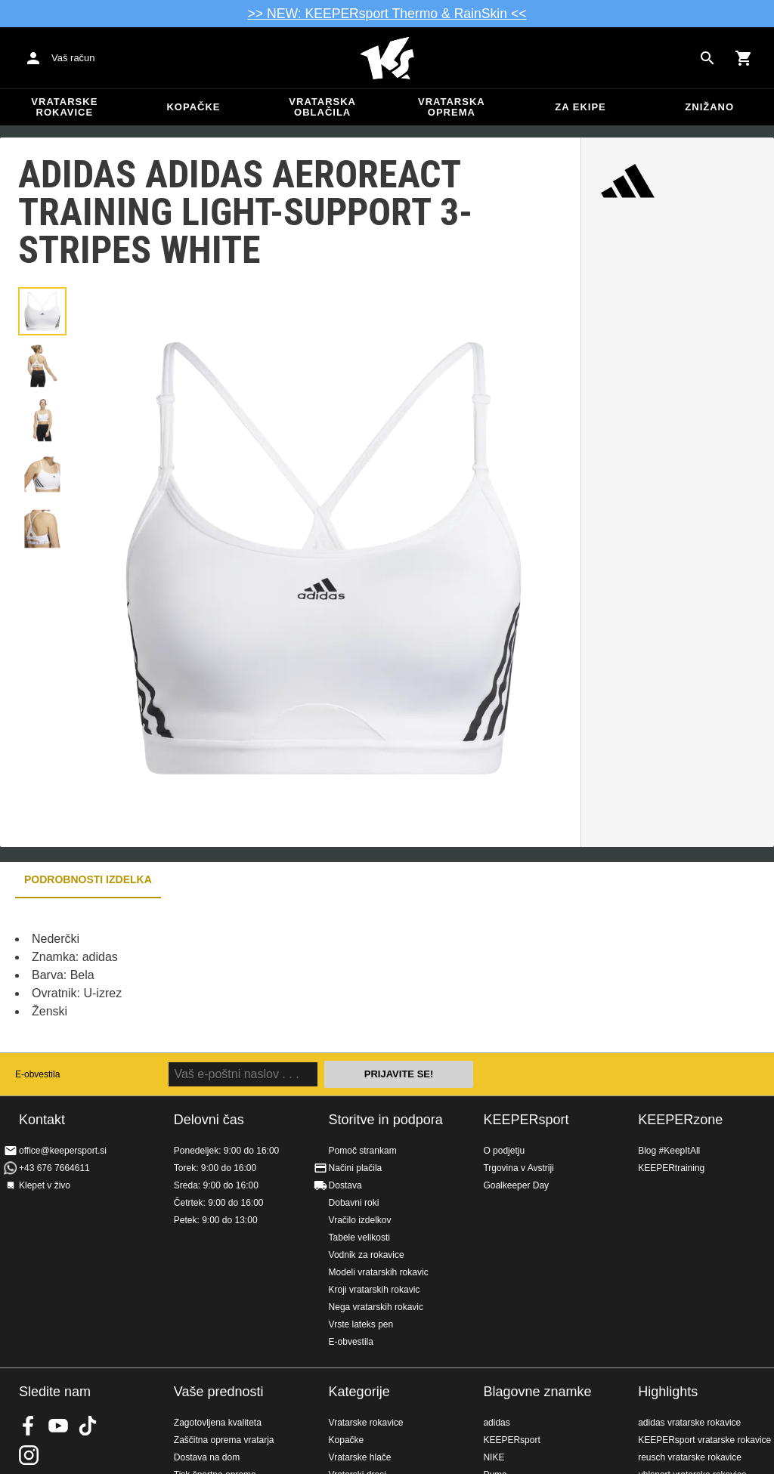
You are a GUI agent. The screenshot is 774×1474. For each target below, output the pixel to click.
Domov (387, 58)
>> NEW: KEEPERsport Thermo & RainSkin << (387, 13)
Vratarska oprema (451, 107)
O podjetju (504, 1150)
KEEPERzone (680, 1119)
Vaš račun (73, 57)
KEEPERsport (525, 1119)
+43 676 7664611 (54, 1168)
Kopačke (193, 107)
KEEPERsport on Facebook (29, 1425)
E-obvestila (37, 1074)
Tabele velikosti (359, 1237)
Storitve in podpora (386, 1119)
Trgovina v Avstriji (518, 1168)
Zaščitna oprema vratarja (224, 1440)
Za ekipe (580, 107)
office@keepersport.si (63, 1150)
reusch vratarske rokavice (689, 1457)
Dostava (345, 1185)
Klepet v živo (44, 1185)
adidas (496, 1422)
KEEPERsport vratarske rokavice (704, 1440)
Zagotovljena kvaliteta (218, 1422)
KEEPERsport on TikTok (88, 1425)
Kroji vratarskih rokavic (374, 1289)
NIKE (493, 1457)
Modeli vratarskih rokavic (379, 1272)
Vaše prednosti (219, 1391)
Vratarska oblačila (322, 107)
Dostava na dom (207, 1457)
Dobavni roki (354, 1202)
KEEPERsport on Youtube (58, 1425)
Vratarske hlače (360, 1457)
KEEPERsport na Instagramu (29, 1455)
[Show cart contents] (744, 58)
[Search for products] (707, 58)
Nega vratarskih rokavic (376, 1307)
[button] (42, 311)
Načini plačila (355, 1168)
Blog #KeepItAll (669, 1150)
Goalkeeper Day (516, 1185)
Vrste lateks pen (361, 1324)
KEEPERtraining (671, 1168)
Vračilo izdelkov (360, 1220)
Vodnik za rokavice (366, 1255)
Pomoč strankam (363, 1150)
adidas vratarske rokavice (689, 1422)
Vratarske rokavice (64, 107)
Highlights (668, 1391)
